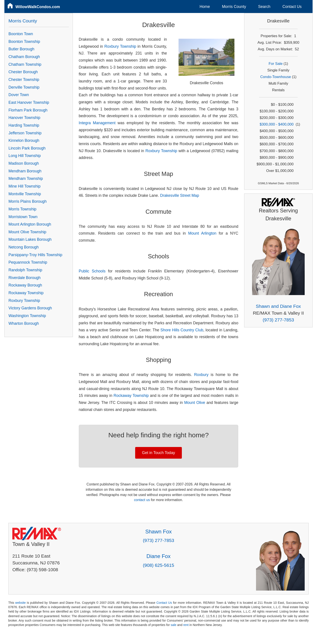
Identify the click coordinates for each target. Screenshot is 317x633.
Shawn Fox (158, 531)
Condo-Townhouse (275, 77)
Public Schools (92, 271)
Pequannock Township (28, 262)
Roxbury (201, 374)
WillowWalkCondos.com (37, 7)
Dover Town (19, 95)
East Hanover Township (29, 102)
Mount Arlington (202, 233)
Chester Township (24, 79)
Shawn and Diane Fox (278, 306)
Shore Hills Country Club (181, 330)
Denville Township (24, 87)
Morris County (234, 6)
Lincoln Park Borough (27, 148)
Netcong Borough (24, 247)
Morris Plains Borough (28, 201)
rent (185, 625)
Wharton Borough (24, 323)
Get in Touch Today (158, 453)
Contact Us (292, 6)
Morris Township (23, 209)
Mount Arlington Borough (30, 224)
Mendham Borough (25, 171)
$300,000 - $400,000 (276, 124)
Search (264, 6)
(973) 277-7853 (278, 319)
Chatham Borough (24, 57)
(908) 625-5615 (158, 565)
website (20, 602)
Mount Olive (194, 402)
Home (205, 6)
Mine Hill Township (25, 186)
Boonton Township (24, 41)
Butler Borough (21, 49)
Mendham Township (26, 178)
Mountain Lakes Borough (30, 239)
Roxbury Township (120, 46)
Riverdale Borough (25, 277)
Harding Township (24, 125)
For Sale (275, 64)
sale (173, 625)
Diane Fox (158, 556)
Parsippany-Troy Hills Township (35, 255)
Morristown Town (23, 217)
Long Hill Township (25, 155)
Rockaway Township (131, 395)
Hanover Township (24, 117)
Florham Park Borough (28, 110)
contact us (142, 500)
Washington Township (27, 316)
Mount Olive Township (27, 232)
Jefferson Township (25, 133)
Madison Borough (24, 163)
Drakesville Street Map (179, 195)
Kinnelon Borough (24, 140)
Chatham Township (25, 64)
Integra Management (97, 123)
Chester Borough (23, 72)
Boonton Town (21, 34)
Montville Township (25, 194)
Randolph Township (25, 270)
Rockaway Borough (25, 285)
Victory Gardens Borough (30, 308)
